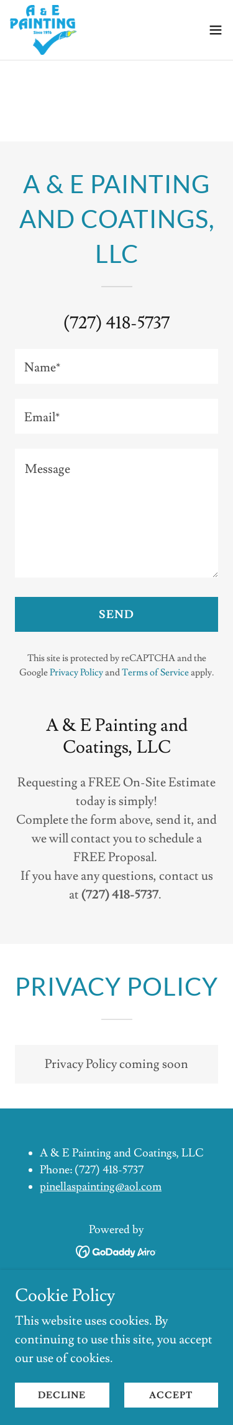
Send (116, 615)
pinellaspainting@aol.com (101, 1187)
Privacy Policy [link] (76, 673)
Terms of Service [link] (155, 673)
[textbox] (116, 366)
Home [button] (116, 1283)
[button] (215, 29)
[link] (43, 30)
